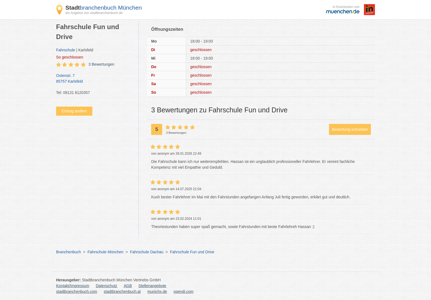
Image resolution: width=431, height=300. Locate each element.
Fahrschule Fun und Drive (192, 252)
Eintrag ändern (74, 111)
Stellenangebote (152, 286)
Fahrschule (65, 50)
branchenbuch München (103, 7)
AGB (128, 286)
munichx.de (157, 291)
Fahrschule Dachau (146, 252)
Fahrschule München (105, 252)
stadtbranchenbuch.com (76, 291)
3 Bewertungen (101, 64)
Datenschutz (106, 286)
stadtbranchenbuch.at (122, 291)
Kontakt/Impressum (72, 286)
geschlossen (69, 57)
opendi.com (183, 291)
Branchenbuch (68, 252)
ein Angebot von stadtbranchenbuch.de (94, 13)
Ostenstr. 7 (94, 78)
